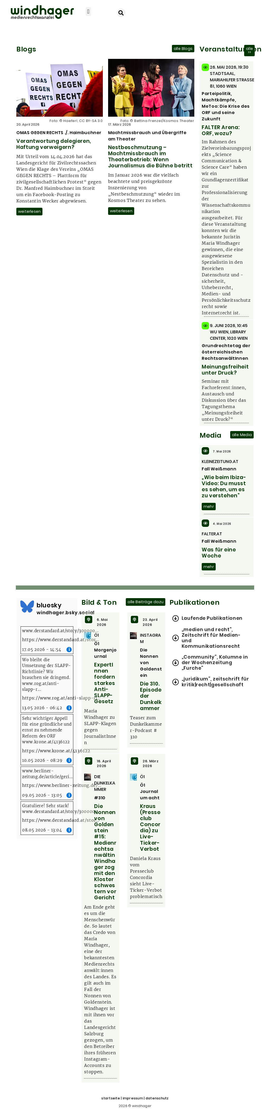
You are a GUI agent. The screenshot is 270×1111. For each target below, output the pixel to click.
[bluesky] (27, 606)
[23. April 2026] (134, 619)
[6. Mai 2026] (88, 619)
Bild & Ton (99, 602)
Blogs (26, 49)
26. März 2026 (150, 764)
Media (210, 435)
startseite (110, 1098)
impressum (133, 1098)
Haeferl (70, 121)
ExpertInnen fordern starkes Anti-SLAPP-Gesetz (104, 683)
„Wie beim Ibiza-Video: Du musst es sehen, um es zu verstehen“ (224, 486)
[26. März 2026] (134, 761)
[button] (88, 11)
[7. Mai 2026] (205, 451)
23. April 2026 (150, 622)
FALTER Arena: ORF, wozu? (221, 130)
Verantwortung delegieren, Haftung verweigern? (53, 144)
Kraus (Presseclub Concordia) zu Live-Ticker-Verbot (150, 827)
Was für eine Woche (219, 552)
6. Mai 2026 (102, 622)
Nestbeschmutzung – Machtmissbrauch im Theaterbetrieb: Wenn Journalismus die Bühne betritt (150, 156)
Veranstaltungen (231, 49)
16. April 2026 (104, 764)
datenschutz (157, 1098)
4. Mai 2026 (222, 524)
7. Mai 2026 (222, 451)
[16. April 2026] (88, 761)
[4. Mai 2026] (205, 523)
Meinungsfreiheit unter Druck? (225, 369)
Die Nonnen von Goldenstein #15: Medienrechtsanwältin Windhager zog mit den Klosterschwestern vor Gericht (105, 852)
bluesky (49, 605)
